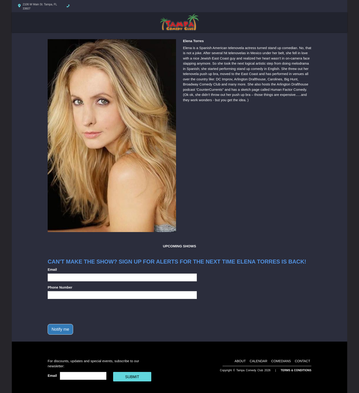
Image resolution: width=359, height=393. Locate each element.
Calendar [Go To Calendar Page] (258, 361)
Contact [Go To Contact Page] (302, 361)
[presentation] (83, 311)
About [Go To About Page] (240, 361)
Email (52, 269)
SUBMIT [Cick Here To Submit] (132, 377)
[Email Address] (83, 376)
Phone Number (60, 287)
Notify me (60, 329)
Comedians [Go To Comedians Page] (281, 361)
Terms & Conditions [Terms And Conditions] (296, 370)
